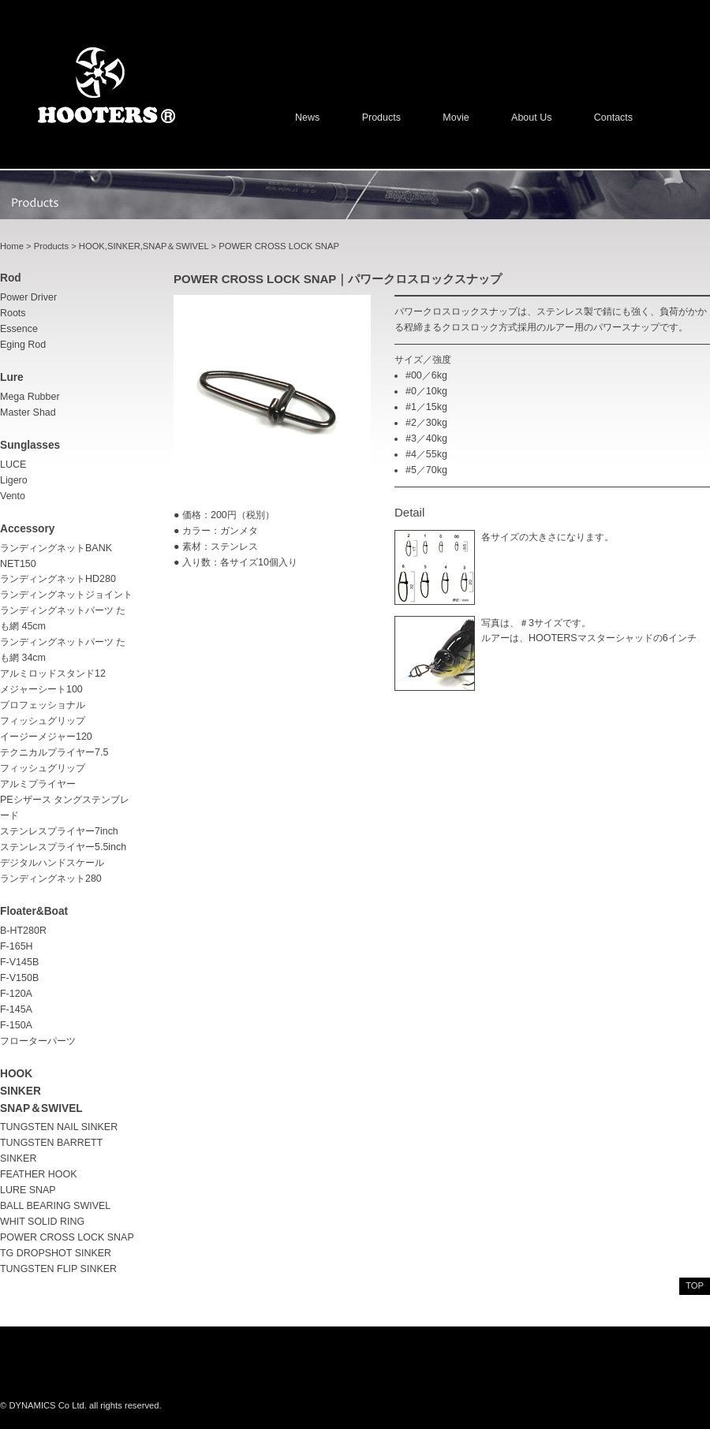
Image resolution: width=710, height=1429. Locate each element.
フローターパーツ (38, 1041)
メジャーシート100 (41, 689)
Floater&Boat (34, 911)
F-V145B (19, 962)
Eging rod (23, 344)
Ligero (14, 480)
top (695, 1285)
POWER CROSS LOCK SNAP (67, 1237)
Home (12, 246)
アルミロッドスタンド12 (53, 673)
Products (381, 117)
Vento (12, 496)
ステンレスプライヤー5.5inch (63, 847)
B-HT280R (23, 930)
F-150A (16, 1025)
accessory (27, 529)
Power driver (28, 297)
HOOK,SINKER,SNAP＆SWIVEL (144, 246)
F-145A (16, 1009)
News (307, 117)
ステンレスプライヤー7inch (59, 831)
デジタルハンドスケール (52, 862)
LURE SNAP (28, 1190)
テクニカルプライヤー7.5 (54, 752)
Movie (456, 117)
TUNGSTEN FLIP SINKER (58, 1268)
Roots (13, 313)
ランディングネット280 (51, 878)
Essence (19, 328)
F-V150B (19, 977)
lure (12, 377)
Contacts (613, 117)
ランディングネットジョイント (66, 594)
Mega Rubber (30, 396)
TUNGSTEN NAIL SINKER (59, 1126)
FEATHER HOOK (38, 1174)
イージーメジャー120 (46, 736)
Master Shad (28, 412)
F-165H (16, 946)
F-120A (16, 993)
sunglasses (30, 445)
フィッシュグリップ (42, 768)
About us (531, 117)
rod (10, 278)
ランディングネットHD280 (58, 578)
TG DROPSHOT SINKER (55, 1253)
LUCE (13, 464)
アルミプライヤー (38, 783)
